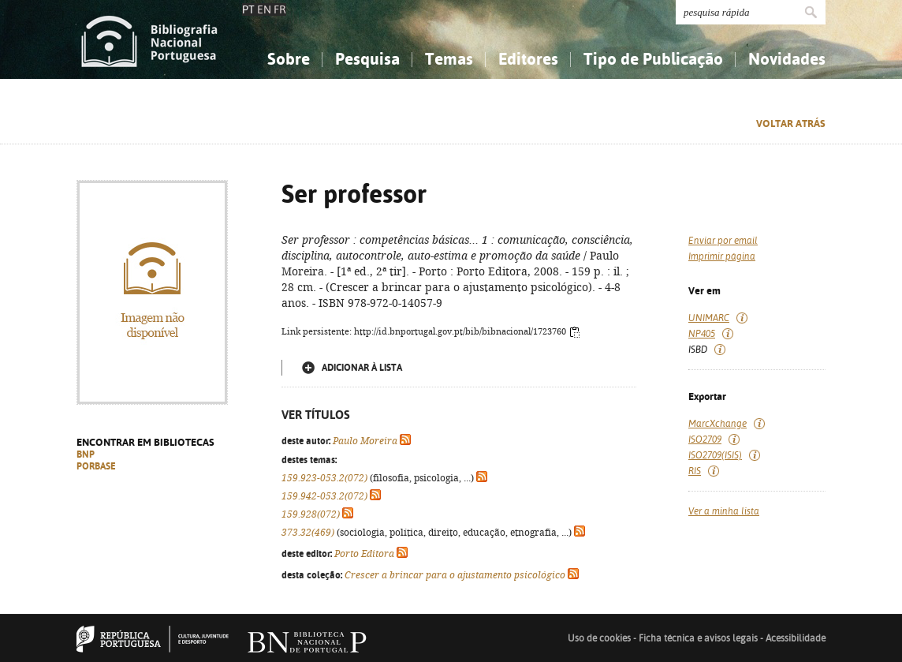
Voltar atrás (791, 123)
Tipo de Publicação (653, 59)
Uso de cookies (599, 638)
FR (280, 9)
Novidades (787, 59)
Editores (528, 59)
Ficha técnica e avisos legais (698, 638)
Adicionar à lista (362, 367)
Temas (449, 59)
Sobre (288, 59)
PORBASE (96, 466)
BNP (85, 454)
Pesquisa (367, 59)
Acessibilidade (796, 638)
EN (264, 9)
